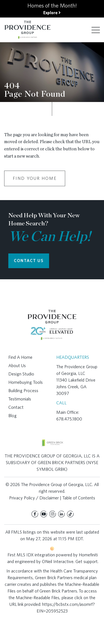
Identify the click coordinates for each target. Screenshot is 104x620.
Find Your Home (35, 178)
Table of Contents (78, 498)
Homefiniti (88, 554)
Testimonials (19, 399)
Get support (86, 561)
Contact (16, 407)
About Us (17, 365)
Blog (12, 415)
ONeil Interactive (57, 561)
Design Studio (21, 374)
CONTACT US (29, 260)
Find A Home (20, 357)
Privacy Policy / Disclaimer (34, 498)
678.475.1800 (69, 419)
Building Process (23, 390)
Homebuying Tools (25, 382)
